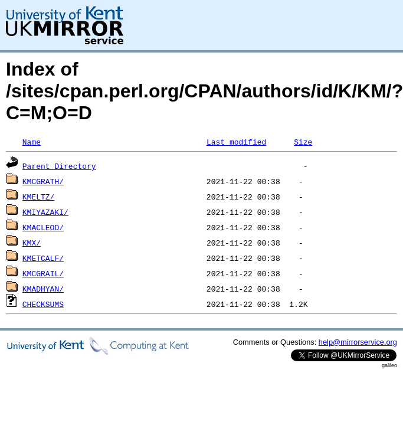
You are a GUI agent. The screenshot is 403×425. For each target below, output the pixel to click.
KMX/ (31, 242)
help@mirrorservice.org (358, 342)
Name (31, 141)
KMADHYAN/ (43, 288)
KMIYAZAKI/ (45, 212)
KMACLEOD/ (43, 227)
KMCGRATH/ (43, 181)
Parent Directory (59, 166)
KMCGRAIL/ (43, 273)
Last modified (236, 141)
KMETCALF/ (43, 258)
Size (303, 141)
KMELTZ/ (38, 196)
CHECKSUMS (43, 304)
